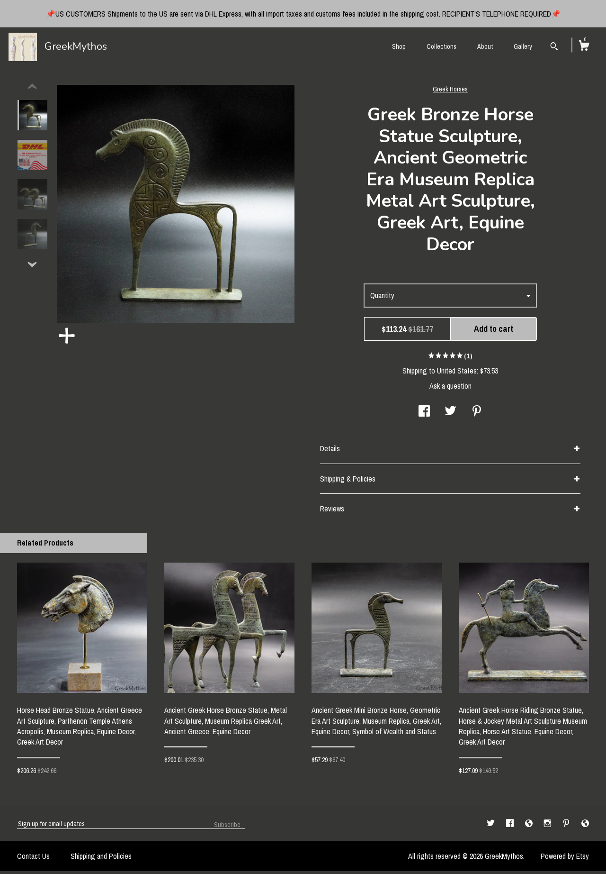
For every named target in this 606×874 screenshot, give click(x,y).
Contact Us (33, 859)
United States (457, 373)
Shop (399, 46)
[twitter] (492, 826)
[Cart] (584, 47)
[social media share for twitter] (450, 415)
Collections (441, 46)
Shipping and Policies (101, 859)
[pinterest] (567, 826)
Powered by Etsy (565, 859)
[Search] (554, 47)
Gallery (523, 46)
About (485, 46)
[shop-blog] (530, 826)
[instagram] (548, 826)
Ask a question (450, 388)
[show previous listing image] (32, 90)
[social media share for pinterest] (476, 415)
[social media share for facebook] (424, 415)
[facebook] (511, 826)
